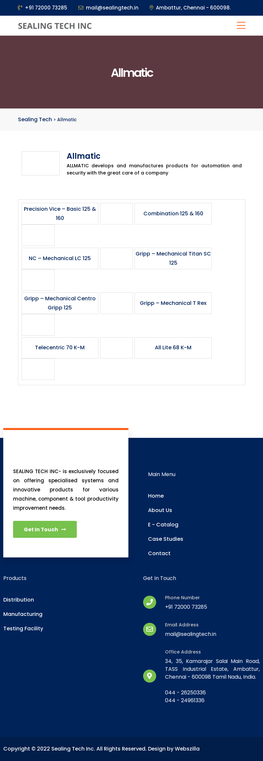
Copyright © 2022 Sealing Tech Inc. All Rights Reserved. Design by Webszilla (102, 749)
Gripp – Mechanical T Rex (173, 303)
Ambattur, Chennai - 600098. (190, 7)
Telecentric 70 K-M (60, 347)
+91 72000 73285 (42, 7)
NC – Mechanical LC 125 (60, 258)
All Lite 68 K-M (173, 347)
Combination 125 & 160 (173, 213)
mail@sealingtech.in (108, 7)
